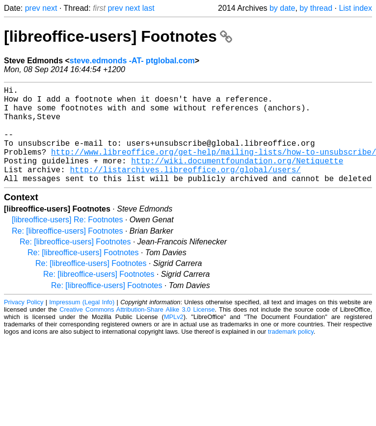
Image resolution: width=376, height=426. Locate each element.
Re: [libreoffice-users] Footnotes (67, 252)
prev (32, 8)
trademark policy (291, 353)
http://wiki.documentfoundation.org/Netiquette (237, 178)
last (148, 8)
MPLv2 (174, 338)
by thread (315, 8)
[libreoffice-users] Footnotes (118, 36)
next (49, 8)
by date (282, 8)
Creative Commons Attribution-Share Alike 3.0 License (137, 331)
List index (355, 8)
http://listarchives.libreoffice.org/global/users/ (185, 189)
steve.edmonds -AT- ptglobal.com (132, 60)
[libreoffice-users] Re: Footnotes (67, 241)
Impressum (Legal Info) (81, 323)
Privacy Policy (23, 323)
